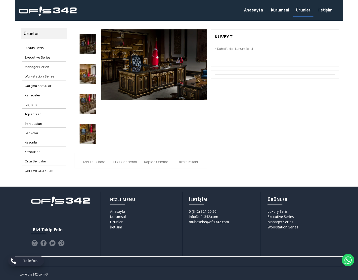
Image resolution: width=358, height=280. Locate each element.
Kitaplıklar (31, 130)
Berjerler (30, 92)
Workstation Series (38, 69)
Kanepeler (32, 84)
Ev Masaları (32, 107)
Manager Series (36, 62)
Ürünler (116, 219)
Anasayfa (117, 209)
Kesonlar (30, 123)
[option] (88, 44)
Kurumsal (118, 214)
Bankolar (31, 115)
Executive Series (37, 54)
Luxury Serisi (34, 47)
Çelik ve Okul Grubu (39, 145)
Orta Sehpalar (34, 138)
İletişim (116, 225)
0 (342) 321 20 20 (203, 209)
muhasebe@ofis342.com (209, 219)
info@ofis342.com (203, 214)
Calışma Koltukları (37, 77)
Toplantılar (32, 100)
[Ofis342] (48, 11)
